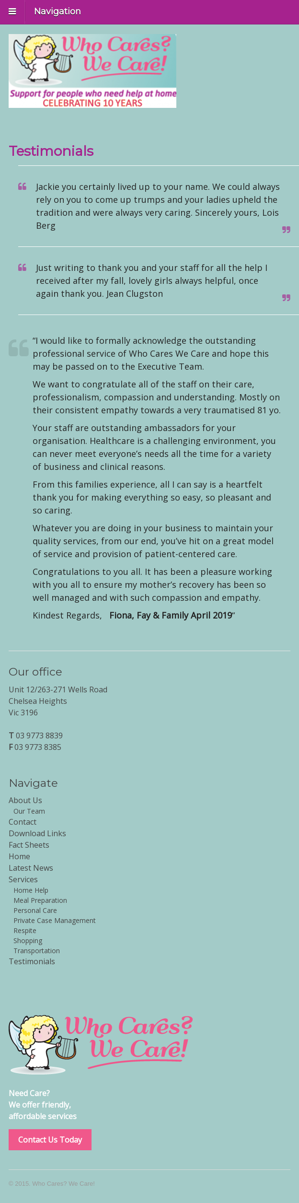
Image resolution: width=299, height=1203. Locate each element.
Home (19, 856)
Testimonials (32, 961)
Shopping (27, 940)
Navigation (57, 11)
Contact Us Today (50, 1139)
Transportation (36, 950)
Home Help (30, 890)
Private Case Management (54, 920)
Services (23, 879)
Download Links (37, 833)
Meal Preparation (40, 900)
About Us (25, 800)
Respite (24, 930)
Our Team (29, 811)
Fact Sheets (29, 845)
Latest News (31, 868)
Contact (22, 822)
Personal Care (35, 910)
